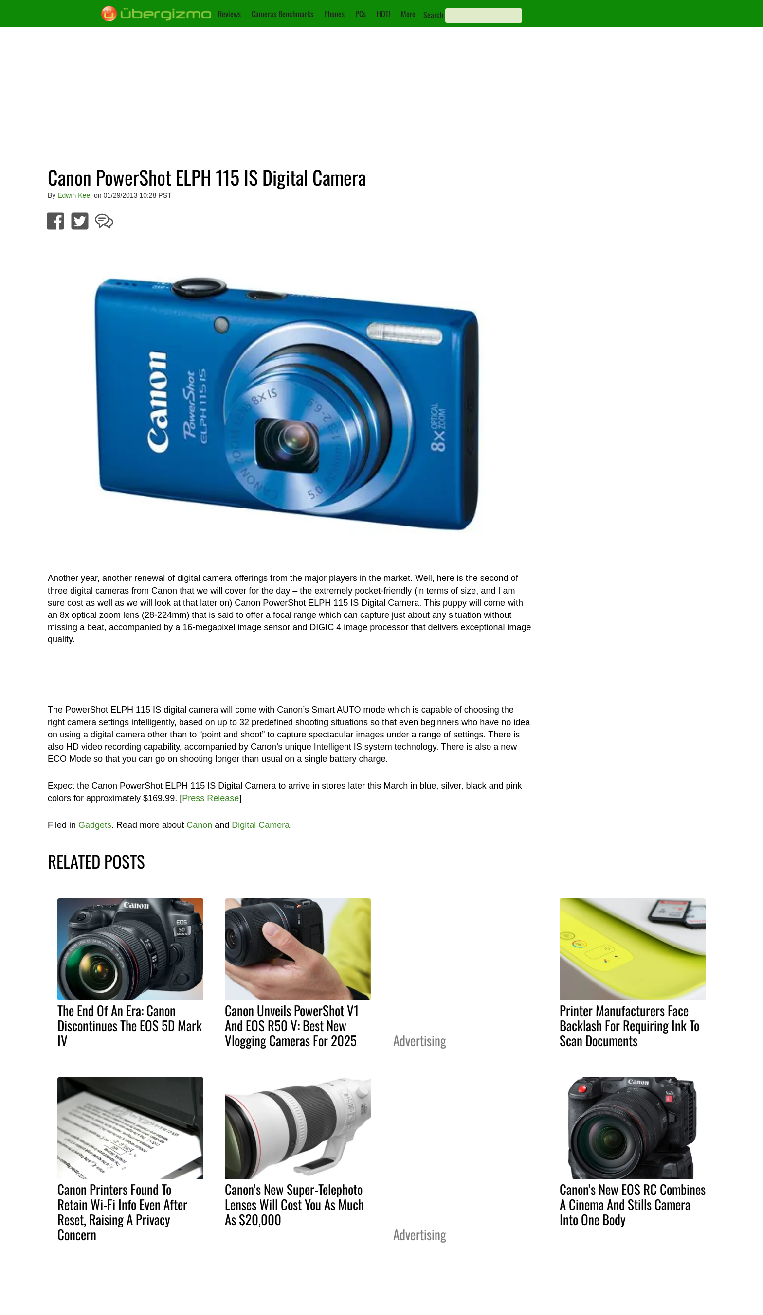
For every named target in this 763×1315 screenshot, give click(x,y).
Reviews (229, 13)
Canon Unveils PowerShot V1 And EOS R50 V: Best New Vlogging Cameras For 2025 (292, 1025)
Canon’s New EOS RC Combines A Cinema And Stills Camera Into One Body (633, 1204)
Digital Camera (261, 825)
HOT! (383, 13)
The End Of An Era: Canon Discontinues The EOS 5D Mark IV (129, 1025)
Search (433, 14)
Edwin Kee (73, 195)
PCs (360, 13)
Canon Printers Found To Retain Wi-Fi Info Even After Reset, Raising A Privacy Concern (122, 1211)
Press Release (210, 798)
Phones (334, 13)
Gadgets (94, 825)
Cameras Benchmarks (282, 13)
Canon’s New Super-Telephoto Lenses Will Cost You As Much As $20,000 (294, 1204)
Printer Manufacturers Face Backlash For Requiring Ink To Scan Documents (629, 1025)
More (408, 13)
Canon (199, 825)
